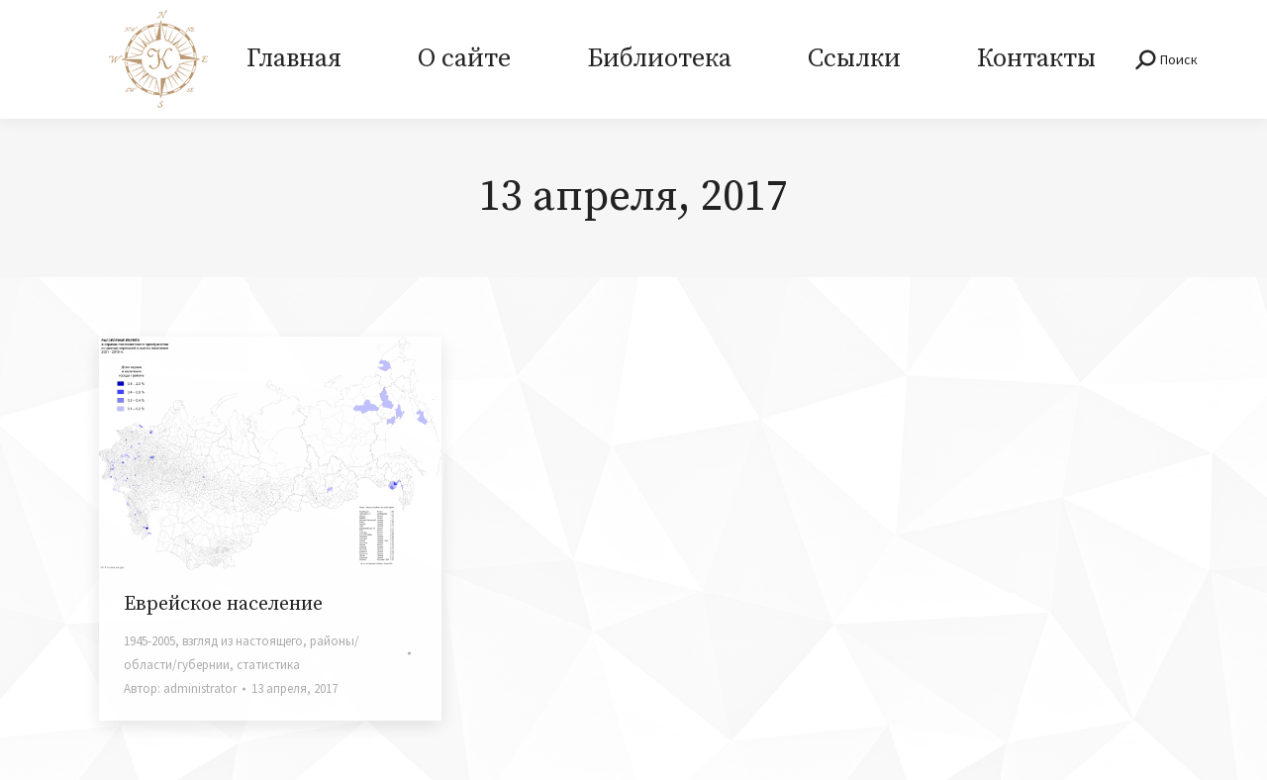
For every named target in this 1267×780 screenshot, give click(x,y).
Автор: (180, 688)
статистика (268, 664)
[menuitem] (293, 59)
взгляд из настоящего (242, 641)
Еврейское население (223, 604)
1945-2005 (149, 641)
